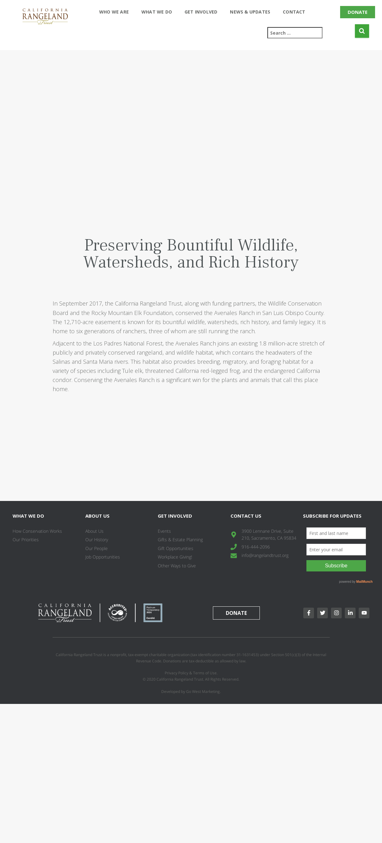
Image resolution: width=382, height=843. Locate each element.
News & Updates (250, 12)
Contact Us (246, 516)
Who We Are (114, 12)
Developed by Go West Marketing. (191, 691)
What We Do (156, 12)
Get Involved (201, 12)
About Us (97, 516)
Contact (294, 12)
